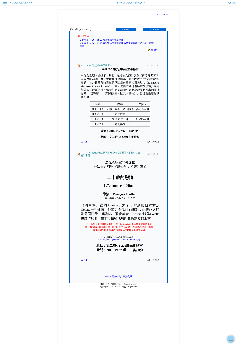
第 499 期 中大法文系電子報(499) (130, 3)
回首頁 (4, 3)
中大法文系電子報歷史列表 (20, 3)
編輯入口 (232, 3)
